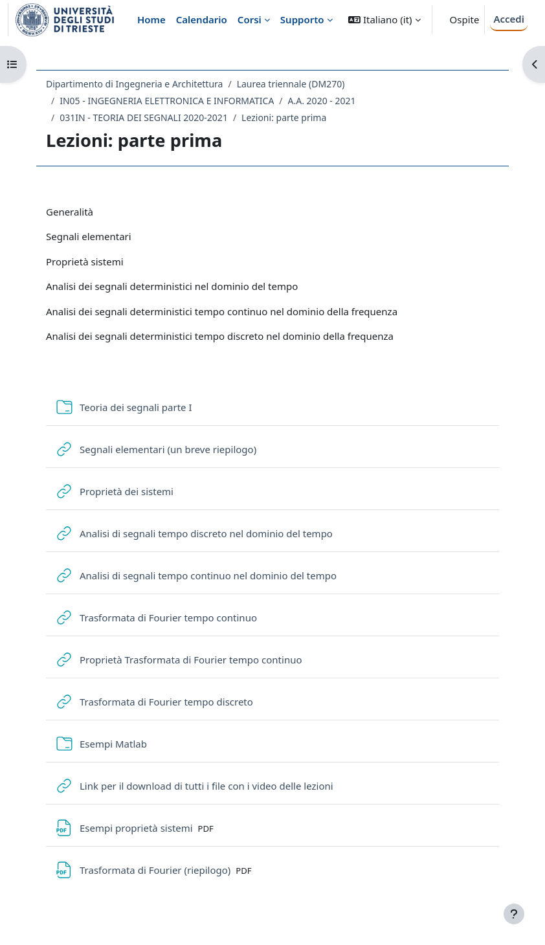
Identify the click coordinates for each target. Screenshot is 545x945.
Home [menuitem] (151, 19)
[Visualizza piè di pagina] (514, 914)
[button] (384, 19)
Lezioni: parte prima (283, 117)
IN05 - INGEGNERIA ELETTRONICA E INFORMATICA (167, 100)
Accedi (508, 18)
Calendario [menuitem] (201, 19)
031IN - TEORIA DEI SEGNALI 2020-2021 (144, 117)
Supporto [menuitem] (302, 19)
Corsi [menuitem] (249, 19)
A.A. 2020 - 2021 (322, 100)
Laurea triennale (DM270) (291, 84)
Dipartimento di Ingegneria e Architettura (134, 84)
